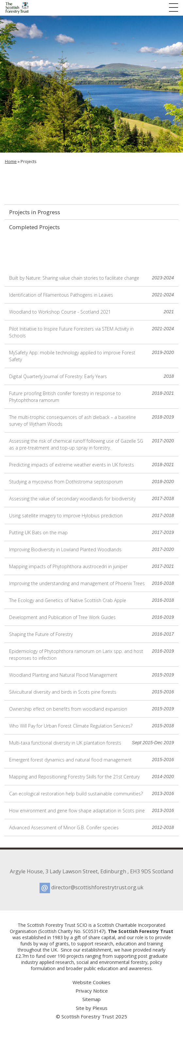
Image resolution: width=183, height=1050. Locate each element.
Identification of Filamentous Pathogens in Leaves (91, 294)
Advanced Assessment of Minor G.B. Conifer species (91, 827)
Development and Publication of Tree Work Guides (91, 617)
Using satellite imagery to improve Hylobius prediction (91, 515)
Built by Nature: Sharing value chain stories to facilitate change (91, 277)
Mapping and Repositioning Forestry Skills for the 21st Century (91, 776)
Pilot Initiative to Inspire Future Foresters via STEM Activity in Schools (91, 332)
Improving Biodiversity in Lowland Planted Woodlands (91, 549)
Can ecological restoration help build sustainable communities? (91, 793)
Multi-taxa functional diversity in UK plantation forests (91, 742)
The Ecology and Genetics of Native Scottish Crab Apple (91, 600)
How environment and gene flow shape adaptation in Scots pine (91, 810)
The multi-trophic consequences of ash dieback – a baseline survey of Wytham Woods (91, 420)
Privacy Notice (91, 990)
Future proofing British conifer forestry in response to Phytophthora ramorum (91, 396)
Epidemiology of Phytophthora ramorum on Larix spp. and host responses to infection (91, 654)
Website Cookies (91, 982)
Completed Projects (34, 227)
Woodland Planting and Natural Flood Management (91, 675)
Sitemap (91, 999)
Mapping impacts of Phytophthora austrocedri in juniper (91, 566)
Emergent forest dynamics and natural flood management (91, 759)
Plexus (100, 1008)
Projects (29, 161)
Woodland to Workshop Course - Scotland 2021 (91, 311)
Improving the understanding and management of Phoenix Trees (91, 583)
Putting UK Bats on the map (91, 532)
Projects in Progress (34, 212)
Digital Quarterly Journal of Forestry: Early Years (91, 376)
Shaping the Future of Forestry (91, 634)
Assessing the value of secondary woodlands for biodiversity (91, 498)
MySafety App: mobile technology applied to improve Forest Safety (91, 355)
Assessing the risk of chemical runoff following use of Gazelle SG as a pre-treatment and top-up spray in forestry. (91, 444)
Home (11, 161)
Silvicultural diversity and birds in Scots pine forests (91, 691)
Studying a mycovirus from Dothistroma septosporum (91, 481)
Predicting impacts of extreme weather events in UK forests (91, 464)
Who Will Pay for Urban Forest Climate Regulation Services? (91, 725)
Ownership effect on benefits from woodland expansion (91, 708)
